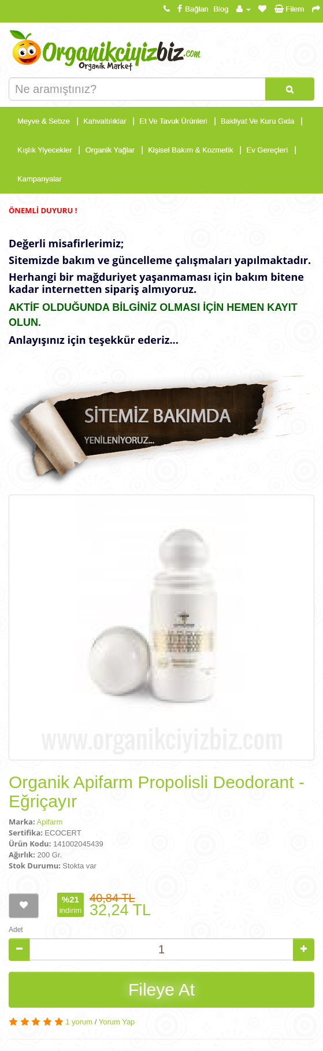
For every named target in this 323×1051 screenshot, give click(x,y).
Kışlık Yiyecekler (44, 150)
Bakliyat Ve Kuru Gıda (257, 121)
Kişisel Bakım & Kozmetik (190, 150)
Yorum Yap (117, 1021)
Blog (220, 9)
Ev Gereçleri (267, 150)
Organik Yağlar (110, 150)
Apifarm (50, 822)
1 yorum (78, 1021)
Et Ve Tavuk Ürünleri (173, 121)
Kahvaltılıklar (104, 121)
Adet (16, 930)
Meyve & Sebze (43, 121)
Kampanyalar (39, 178)
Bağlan (191, 9)
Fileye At (161, 989)
